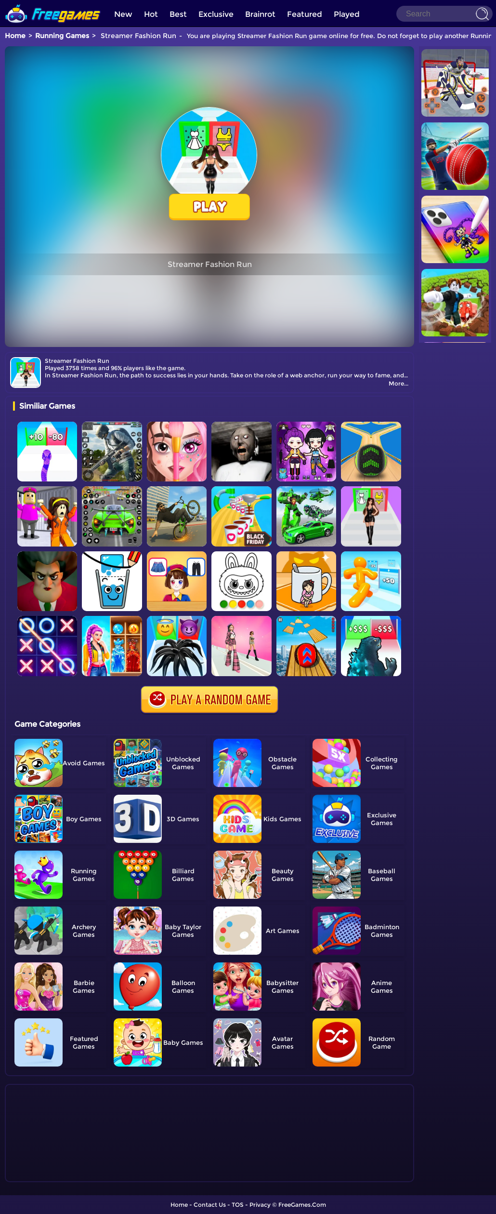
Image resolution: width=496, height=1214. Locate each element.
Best (178, 14)
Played (347, 14)
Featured (304, 14)
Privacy (260, 1204)
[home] (53, 3)
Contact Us (210, 1204)
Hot (151, 14)
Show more (45, 1175)
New (123, 14)
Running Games (62, 35)
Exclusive (216, 14)
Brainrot (260, 14)
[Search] (444, 14)
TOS (238, 1204)
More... (398, 383)
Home (15, 35)
